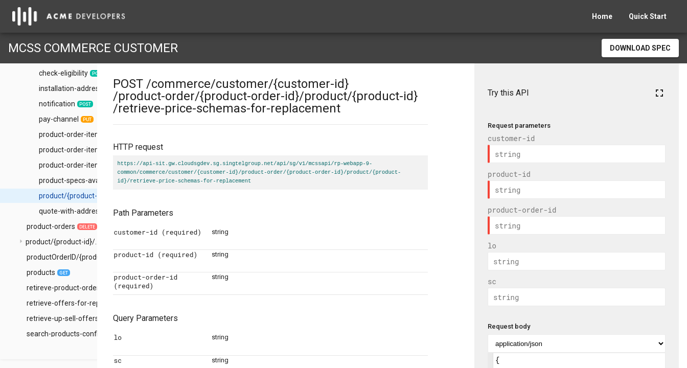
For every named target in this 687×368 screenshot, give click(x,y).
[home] (68, 16)
